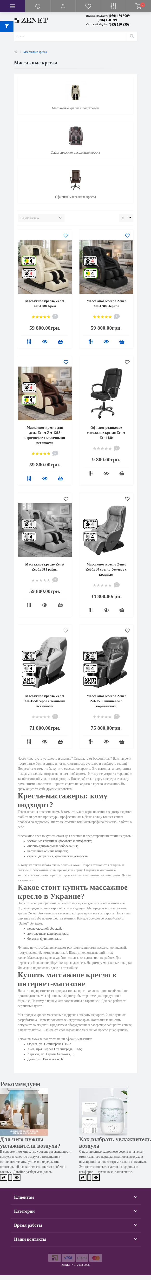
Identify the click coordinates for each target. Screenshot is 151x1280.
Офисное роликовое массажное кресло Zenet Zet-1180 (106, 433)
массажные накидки (117, 963)
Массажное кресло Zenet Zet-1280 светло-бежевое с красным (106, 569)
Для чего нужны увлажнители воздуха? (30, 1142)
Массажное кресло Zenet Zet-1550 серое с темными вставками (44, 701)
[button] (62, 6)
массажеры (84, 812)
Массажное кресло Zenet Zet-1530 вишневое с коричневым (106, 701)
